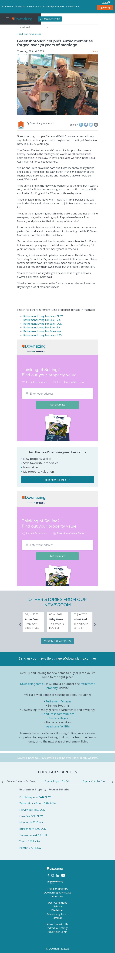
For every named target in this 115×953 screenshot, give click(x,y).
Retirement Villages (58, 701)
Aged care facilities (58, 726)
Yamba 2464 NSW (29, 841)
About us (57, 896)
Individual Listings (57, 928)
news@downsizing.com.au (76, 658)
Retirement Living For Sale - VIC (42, 320)
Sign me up (105, 7)
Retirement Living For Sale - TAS (42, 335)
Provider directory (57, 888)
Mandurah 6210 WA (31, 822)
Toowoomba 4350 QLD (33, 835)
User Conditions (57, 902)
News (95, 51)
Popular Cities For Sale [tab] (94, 781)
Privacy (57, 906)
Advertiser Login (57, 932)
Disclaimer (57, 910)
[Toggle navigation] (7, 19)
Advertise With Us (57, 924)
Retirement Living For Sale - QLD (42, 323)
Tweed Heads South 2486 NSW (37, 803)
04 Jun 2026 (31, 614)
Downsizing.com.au (32, 684)
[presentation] (20, 623)
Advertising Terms (57, 914)
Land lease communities (58, 714)
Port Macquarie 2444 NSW (35, 797)
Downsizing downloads (57, 892)
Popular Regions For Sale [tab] (57, 781)
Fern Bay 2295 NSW (31, 816)
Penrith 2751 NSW (30, 847)
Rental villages (58, 718)
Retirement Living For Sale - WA (42, 331)
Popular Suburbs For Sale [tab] (21, 781)
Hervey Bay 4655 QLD (32, 809)
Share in (74, 124)
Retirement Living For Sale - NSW (43, 316)
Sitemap (57, 918)
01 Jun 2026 (80, 614)
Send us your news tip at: (37, 658)
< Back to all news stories (29, 33)
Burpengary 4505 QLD (32, 828)
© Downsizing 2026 (57, 948)
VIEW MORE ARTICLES (57, 641)
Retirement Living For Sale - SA (41, 327)
